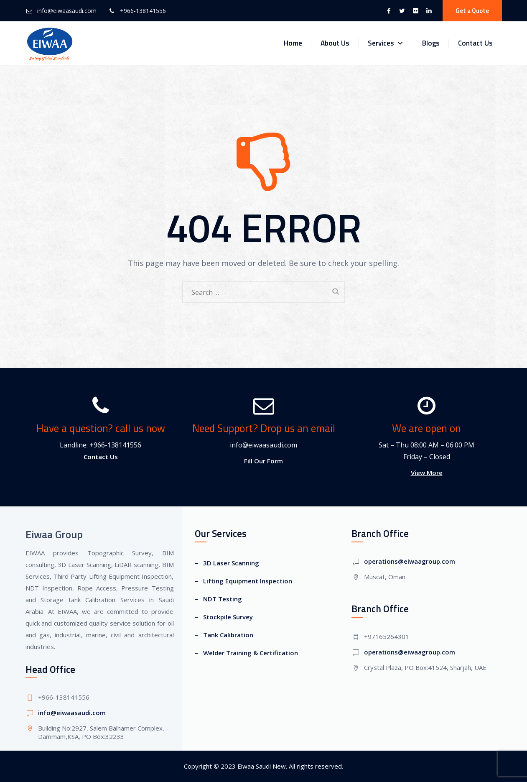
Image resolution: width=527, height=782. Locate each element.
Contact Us (475, 43)
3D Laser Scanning (231, 563)
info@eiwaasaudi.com (67, 11)
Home (293, 43)
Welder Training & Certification (250, 653)
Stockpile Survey (228, 617)
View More (427, 472)
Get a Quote (472, 10)
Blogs (431, 43)
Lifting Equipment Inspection (247, 581)
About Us (335, 43)
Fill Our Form (263, 461)
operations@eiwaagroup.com (409, 561)
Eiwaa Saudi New (261, 766)
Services (386, 43)
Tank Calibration (228, 635)
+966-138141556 (143, 11)
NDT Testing (222, 599)
